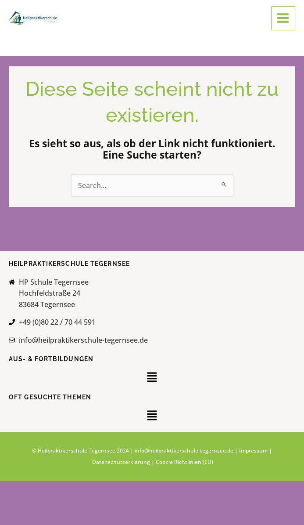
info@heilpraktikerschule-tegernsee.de (184, 450)
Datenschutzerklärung (121, 462)
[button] (152, 378)
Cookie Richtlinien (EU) (184, 462)
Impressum (253, 450)
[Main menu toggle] (283, 18)
